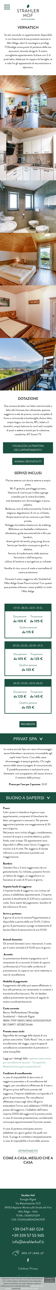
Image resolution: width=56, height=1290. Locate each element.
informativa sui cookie (29, 1288)
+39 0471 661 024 (28, 1229)
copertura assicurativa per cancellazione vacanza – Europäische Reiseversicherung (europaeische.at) (27, 1062)
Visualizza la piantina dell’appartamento (28, 448)
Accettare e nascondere (49, 1280)
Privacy (34, 1268)
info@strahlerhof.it (28, 1242)
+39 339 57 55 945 (28, 1235)
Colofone (23, 1268)
